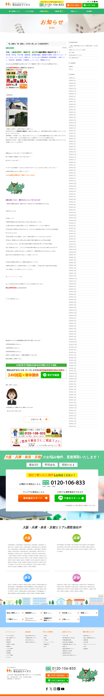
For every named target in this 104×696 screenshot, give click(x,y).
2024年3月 (72, 143)
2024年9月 (72, 128)
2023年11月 (72, 154)
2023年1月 (72, 180)
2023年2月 (72, 178)
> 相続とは (64, 646)
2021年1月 (72, 244)
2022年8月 (72, 194)
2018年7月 (72, 323)
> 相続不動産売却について (68, 648)
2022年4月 (72, 204)
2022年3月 (72, 207)
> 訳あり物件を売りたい (30, 635)
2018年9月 (72, 318)
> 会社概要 (8, 650)
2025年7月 (72, 101)
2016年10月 (73, 378)
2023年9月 (72, 159)
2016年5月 (72, 392)
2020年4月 (72, 267)
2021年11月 (72, 217)
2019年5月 (72, 296)
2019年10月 (72, 283)
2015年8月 (72, 415)
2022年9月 (72, 191)
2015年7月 (72, 418)
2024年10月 (72, 125)
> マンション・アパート (48, 642)
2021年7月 (72, 228)
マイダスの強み (29, 11)
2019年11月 (72, 281)
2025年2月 (72, 114)
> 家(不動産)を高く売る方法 (68, 637)
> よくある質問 (9, 648)
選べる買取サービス (14, 11)
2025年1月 (72, 117)
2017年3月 (72, 365)
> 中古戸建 (85, 642)
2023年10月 (72, 157)
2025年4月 (72, 109)
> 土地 (44, 646)
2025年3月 (72, 112)
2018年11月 (73, 312)
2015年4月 (72, 426)
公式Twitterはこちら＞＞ (12, 347)
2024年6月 (72, 136)
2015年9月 (72, 413)
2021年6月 (72, 231)
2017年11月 (73, 344)
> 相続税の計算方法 (66, 653)
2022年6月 (72, 199)
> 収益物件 (85, 648)
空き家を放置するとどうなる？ (75, 55)
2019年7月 (72, 291)
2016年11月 (73, 376)
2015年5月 (72, 423)
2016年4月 (72, 394)
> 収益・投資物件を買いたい (89, 637)
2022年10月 (72, 188)
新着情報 (10, 48)
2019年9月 (72, 286)
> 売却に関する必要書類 (67, 642)
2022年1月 (72, 212)
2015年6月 (72, 421)
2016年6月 (72, 389)
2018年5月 (72, 328)
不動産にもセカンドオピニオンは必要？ (77, 49)
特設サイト (74, 11)
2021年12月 (72, 215)
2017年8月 (72, 352)
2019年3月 (72, 302)
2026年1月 (72, 85)
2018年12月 (73, 310)
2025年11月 (72, 91)
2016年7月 (72, 386)
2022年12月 (72, 183)
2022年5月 (72, 201)
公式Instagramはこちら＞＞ (13, 351)
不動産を (44, 11)
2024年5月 (72, 138)
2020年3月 (72, 270)
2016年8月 (72, 384)
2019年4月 (72, 299)
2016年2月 (72, 399)
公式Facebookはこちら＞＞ (13, 344)
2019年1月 (72, 307)
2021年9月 (72, 223)
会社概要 (89, 11)
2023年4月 (72, 172)
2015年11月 (73, 407)
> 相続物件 (8, 642)
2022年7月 (72, 196)
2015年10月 (72, 410)
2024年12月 (72, 120)
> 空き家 (45, 635)
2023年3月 (72, 175)
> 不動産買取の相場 (66, 640)
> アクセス (8, 657)
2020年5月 (72, 265)
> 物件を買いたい (87, 635)
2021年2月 (72, 241)
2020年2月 (72, 273)
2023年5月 (72, 170)
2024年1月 (72, 149)
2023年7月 (72, 165)
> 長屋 (44, 637)
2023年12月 (72, 151)
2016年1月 (72, 402)
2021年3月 (72, 238)
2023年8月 (72, 162)
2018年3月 (72, 333)
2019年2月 (72, 304)
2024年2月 (72, 146)
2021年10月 (72, 220)
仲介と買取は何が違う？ (74, 57)
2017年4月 (72, 363)
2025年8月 (72, 99)
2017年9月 (72, 349)
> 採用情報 (8, 653)
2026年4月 (72, 77)
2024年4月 (72, 141)
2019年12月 (73, 278)
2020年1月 (72, 275)
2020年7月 (72, 260)
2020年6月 (72, 262)
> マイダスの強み (10, 635)
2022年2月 (72, 209)
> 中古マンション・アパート (89, 644)
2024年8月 (72, 130)
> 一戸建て (45, 640)
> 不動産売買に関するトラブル (69, 644)
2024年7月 (72, 133)
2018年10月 (73, 315)
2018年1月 (72, 339)
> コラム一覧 (65, 635)
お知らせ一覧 (36, 419)
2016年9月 (72, 381)
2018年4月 (72, 331)
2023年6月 (72, 167)
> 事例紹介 (8, 646)
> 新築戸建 (85, 640)
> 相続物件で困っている (30, 637)
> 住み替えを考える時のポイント (69, 655)
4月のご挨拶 (71, 52)
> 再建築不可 (46, 644)
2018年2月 (72, 336)
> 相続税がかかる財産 (67, 650)
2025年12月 (72, 88)
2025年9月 (72, 96)
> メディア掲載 (9, 655)
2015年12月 (73, 405)
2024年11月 (72, 122)
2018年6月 (72, 326)
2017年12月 (73, 341)
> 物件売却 (8, 640)
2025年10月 (72, 93)
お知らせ (71, 69)
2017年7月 (72, 355)
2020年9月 (72, 254)
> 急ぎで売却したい (29, 640)
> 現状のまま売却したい (30, 642)
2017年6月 (72, 357)
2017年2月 (72, 368)
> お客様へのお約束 (10, 644)
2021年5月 (72, 233)
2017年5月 (72, 360)
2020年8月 (72, 257)
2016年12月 (73, 373)
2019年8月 (72, 289)
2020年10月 (72, 252)
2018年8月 (72, 320)
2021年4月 (72, 236)
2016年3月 (72, 397)
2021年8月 (72, 225)
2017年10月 (73, 347)
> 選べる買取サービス (11, 637)
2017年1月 (72, 370)
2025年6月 (72, 104)
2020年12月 (72, 246)
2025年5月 (72, 106)
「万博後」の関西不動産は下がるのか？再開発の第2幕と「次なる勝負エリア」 (83, 46)
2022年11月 (72, 186)
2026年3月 (72, 80)
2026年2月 (72, 83)
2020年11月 (72, 249)
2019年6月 (72, 294)
